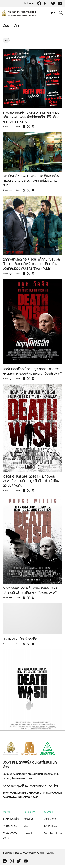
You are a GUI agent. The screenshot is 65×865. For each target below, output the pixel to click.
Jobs (26, 826)
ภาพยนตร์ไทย (10, 826)
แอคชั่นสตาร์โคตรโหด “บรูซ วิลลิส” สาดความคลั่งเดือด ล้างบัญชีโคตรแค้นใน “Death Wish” (32, 371)
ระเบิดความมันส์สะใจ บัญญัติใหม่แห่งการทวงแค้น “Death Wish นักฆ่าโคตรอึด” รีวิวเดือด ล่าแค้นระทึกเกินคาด (31, 117)
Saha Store (50, 819)
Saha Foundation (53, 833)
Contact (28, 833)
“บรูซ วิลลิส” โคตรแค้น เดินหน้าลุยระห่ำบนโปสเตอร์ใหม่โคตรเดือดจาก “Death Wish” (30, 590)
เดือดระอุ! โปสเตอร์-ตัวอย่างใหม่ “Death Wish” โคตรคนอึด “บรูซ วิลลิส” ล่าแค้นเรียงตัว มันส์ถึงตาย (31, 481)
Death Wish (12, 26)
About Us (28, 819)
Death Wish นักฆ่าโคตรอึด (20, 639)
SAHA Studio (50, 826)
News (6, 40)
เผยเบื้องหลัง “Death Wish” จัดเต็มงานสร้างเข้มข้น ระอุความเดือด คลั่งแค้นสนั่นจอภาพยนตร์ (31, 181)
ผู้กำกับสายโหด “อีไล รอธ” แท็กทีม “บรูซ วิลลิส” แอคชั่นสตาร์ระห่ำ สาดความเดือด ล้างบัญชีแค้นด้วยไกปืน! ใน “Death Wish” (31, 264)
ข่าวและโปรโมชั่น (11, 819)
